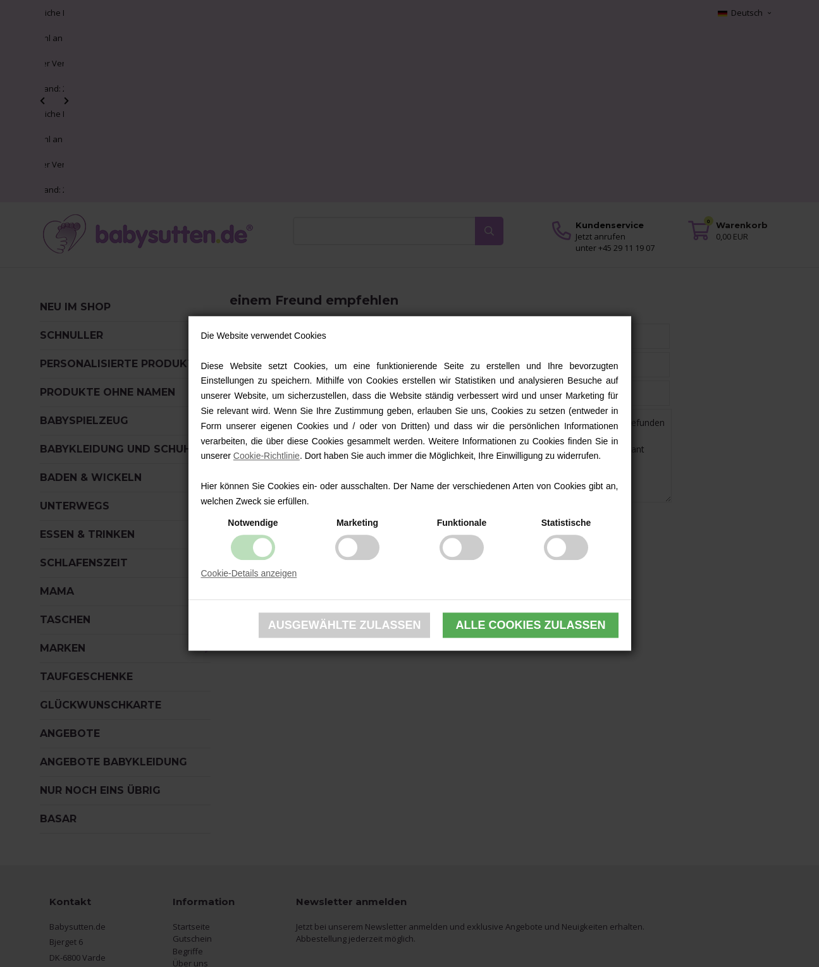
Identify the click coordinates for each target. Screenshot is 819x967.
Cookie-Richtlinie (266, 456)
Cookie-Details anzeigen (249, 573)
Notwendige (253, 523)
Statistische (566, 523)
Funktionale (462, 523)
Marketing (357, 523)
